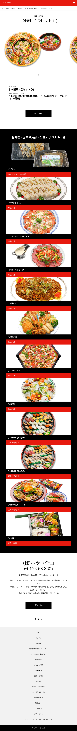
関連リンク (38, 703)
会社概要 (38, 643)
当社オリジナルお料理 (17, 174)
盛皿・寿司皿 (38, 16)
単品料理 (11, 208)
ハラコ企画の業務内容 (39, 654)
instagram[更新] (38, 697)
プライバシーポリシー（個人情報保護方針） (38, 719)
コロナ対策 (38, 708)
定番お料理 (12, 543)
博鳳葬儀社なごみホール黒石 (38, 649)
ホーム (38, 632)
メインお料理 (38, 665)
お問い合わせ (38, 714)
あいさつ (38, 638)
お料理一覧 (38, 659)
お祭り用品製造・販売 (39, 692)
